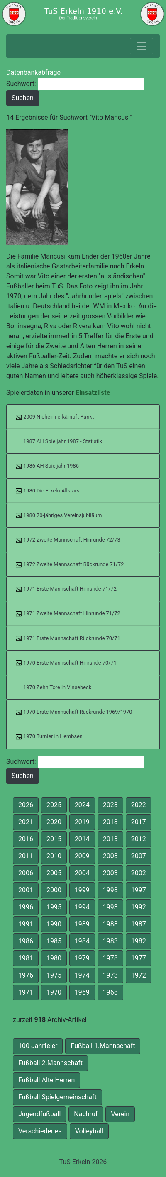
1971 (25, 992)
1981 (25, 958)
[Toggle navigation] (141, 46)
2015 (53, 839)
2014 (82, 839)
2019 (82, 822)
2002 (138, 873)
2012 (138, 839)
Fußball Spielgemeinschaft (57, 1097)
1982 (138, 941)
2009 (82, 856)
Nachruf (86, 1114)
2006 (25, 873)
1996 (25, 907)
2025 (53, 805)
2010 (53, 856)
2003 (110, 873)
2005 (53, 873)
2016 (25, 839)
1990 (53, 924)
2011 (25, 856)
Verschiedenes (40, 1131)
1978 (110, 958)
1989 (82, 924)
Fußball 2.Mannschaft (50, 1063)
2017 (138, 822)
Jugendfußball (39, 1114)
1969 (82, 992)
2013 (110, 839)
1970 (53, 992)
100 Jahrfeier (37, 1046)
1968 (110, 992)
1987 (138, 924)
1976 (25, 975)
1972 (138, 975)
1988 (110, 924)
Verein (120, 1114)
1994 (82, 907)
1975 (53, 975)
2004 (82, 873)
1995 (53, 907)
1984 (82, 941)
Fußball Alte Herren (46, 1080)
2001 (25, 890)
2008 (110, 856)
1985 (53, 941)
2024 (82, 805)
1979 (82, 958)
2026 (25, 805)
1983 (110, 941)
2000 (53, 890)
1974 (82, 975)
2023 (110, 805)
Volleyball (89, 1131)
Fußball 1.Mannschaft (103, 1046)
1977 (138, 958)
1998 (110, 890)
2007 (138, 856)
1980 (53, 958)
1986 (25, 941)
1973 (110, 975)
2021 (25, 822)
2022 (138, 805)
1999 (82, 890)
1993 (110, 907)
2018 (110, 822)
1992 (138, 907)
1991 (25, 924)
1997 (138, 890)
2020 (53, 822)
